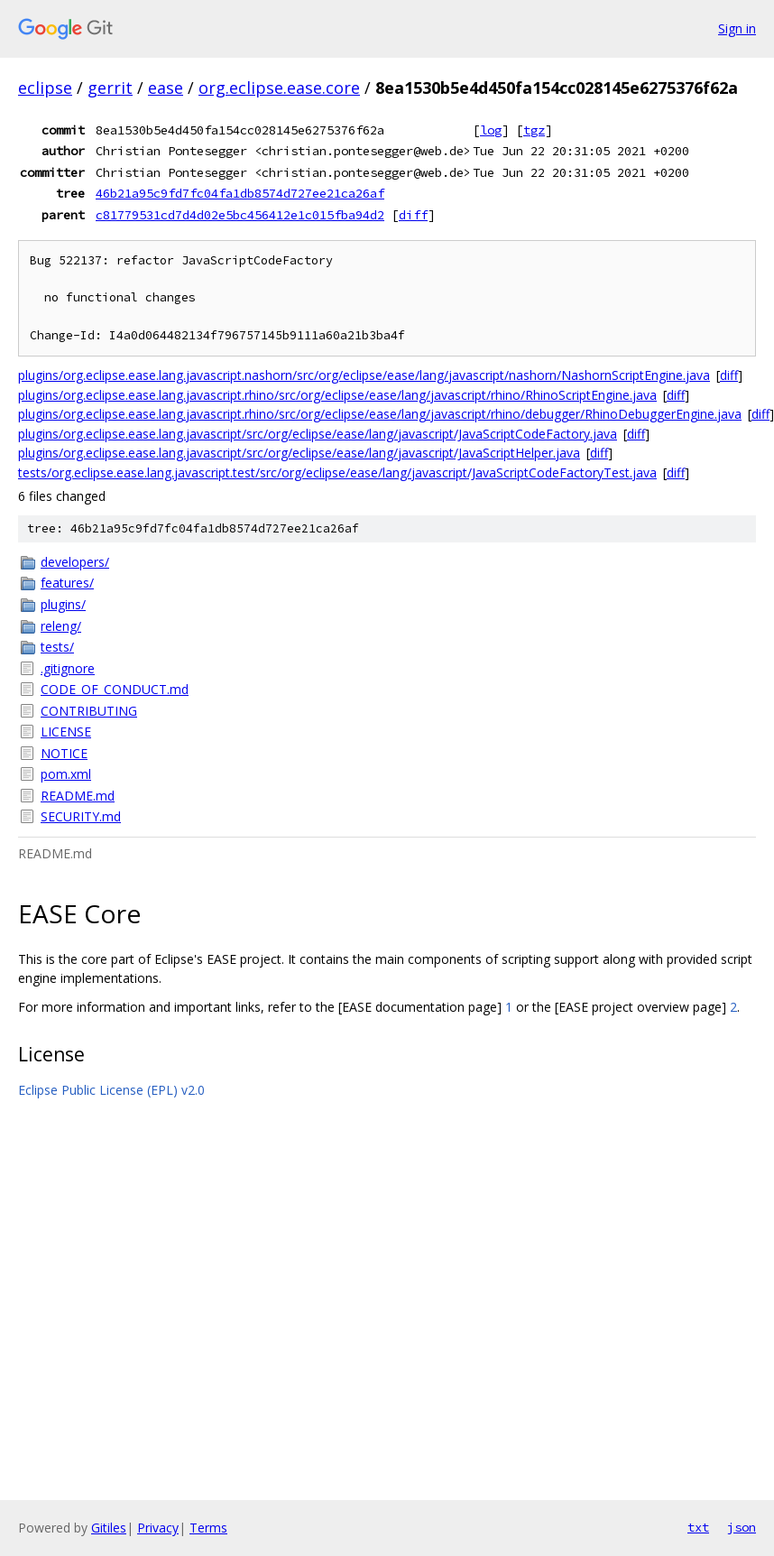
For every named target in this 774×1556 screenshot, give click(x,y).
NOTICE (64, 753)
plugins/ (63, 604)
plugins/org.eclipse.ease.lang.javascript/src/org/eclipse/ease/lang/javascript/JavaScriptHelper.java (299, 452)
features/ (67, 582)
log (491, 130)
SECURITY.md (81, 816)
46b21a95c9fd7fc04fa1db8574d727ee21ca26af (240, 193)
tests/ (57, 646)
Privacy (158, 1527)
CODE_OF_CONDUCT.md (115, 689)
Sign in (737, 28)
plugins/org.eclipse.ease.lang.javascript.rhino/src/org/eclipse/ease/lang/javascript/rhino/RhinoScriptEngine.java (337, 394)
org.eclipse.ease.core (279, 87)
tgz (534, 130)
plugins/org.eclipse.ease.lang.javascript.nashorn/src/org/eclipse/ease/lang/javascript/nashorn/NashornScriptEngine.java (364, 375)
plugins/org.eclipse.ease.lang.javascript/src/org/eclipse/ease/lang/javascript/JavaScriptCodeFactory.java (317, 433)
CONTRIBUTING (89, 710)
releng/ (61, 625)
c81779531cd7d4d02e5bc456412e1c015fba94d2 (240, 215)
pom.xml (66, 774)
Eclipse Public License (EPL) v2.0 (111, 1089)
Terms (208, 1527)
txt (698, 1527)
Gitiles (108, 1527)
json (741, 1527)
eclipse (45, 87)
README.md (78, 795)
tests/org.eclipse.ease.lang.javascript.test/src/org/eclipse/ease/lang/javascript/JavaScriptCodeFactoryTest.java (337, 472)
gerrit (110, 87)
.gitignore (68, 668)
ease (165, 87)
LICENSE (66, 731)
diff (413, 215)
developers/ (75, 561)
